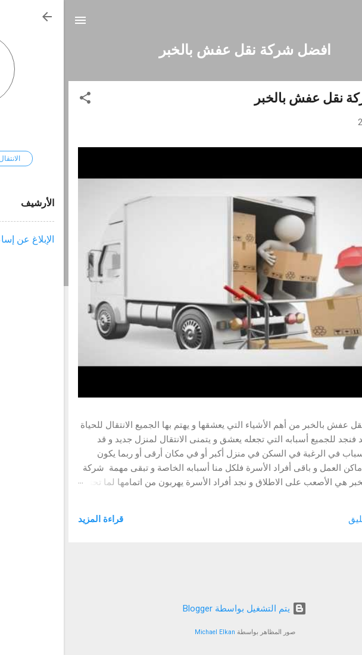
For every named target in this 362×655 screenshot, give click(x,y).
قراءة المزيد (37, 519)
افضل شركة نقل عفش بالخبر (269, 98)
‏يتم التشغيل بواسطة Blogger (181, 608)
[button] (21, 100)
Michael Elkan (151, 632)
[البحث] (345, 24)
